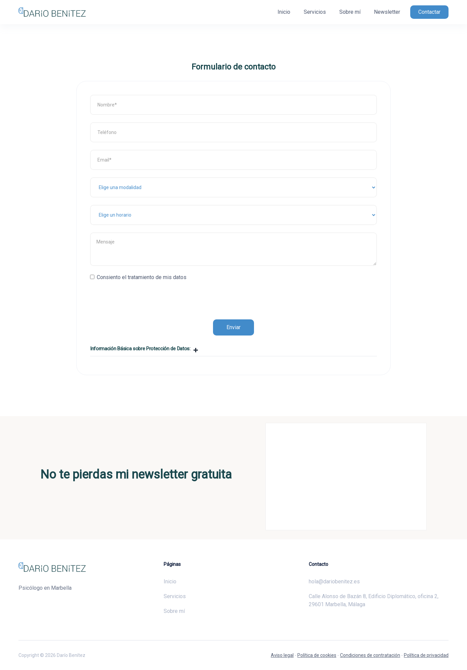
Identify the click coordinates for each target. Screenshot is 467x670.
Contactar (429, 12)
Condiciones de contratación (370, 655)
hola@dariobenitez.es (334, 581)
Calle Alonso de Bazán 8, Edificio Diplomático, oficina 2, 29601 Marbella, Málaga (373, 600)
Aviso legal (282, 655)
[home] (52, 12)
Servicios (315, 12)
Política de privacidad (426, 655)
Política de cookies (316, 655)
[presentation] (141, 296)
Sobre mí (349, 12)
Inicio (284, 12)
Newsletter (387, 12)
